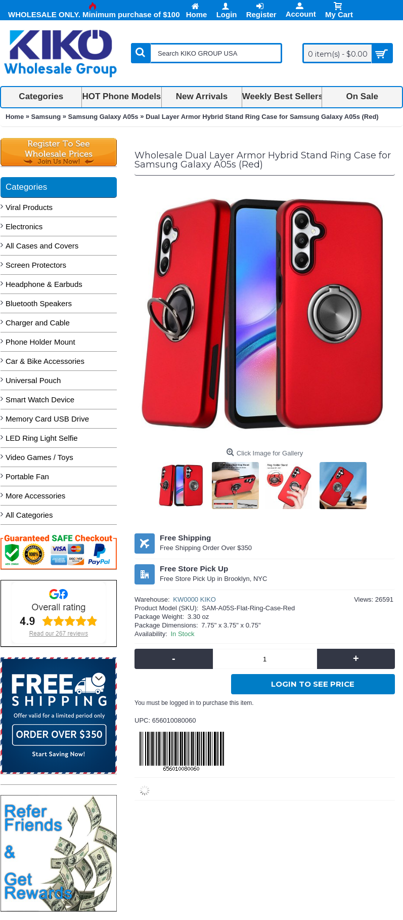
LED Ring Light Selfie (42, 438)
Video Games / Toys (39, 457)
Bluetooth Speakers (39, 303)
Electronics (24, 226)
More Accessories (35, 495)
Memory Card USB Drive (47, 418)
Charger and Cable (38, 322)
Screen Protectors (36, 265)
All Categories (29, 515)
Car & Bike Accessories (45, 361)
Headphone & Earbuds (44, 284)
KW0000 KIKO (194, 599)
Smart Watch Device (40, 399)
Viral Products (29, 207)
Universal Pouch (33, 380)
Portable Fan (27, 476)
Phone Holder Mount (40, 342)
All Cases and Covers (42, 245)
